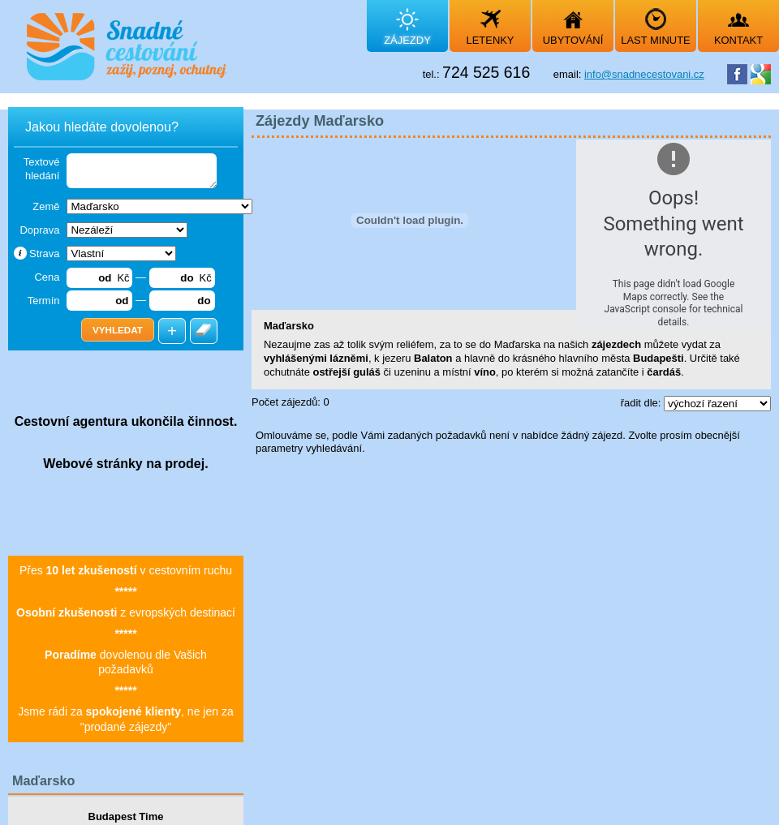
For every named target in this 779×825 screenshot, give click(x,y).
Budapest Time (126, 816)
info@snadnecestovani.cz (644, 74)
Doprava (39, 230)
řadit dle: (642, 403)
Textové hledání (42, 169)
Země (45, 206)
